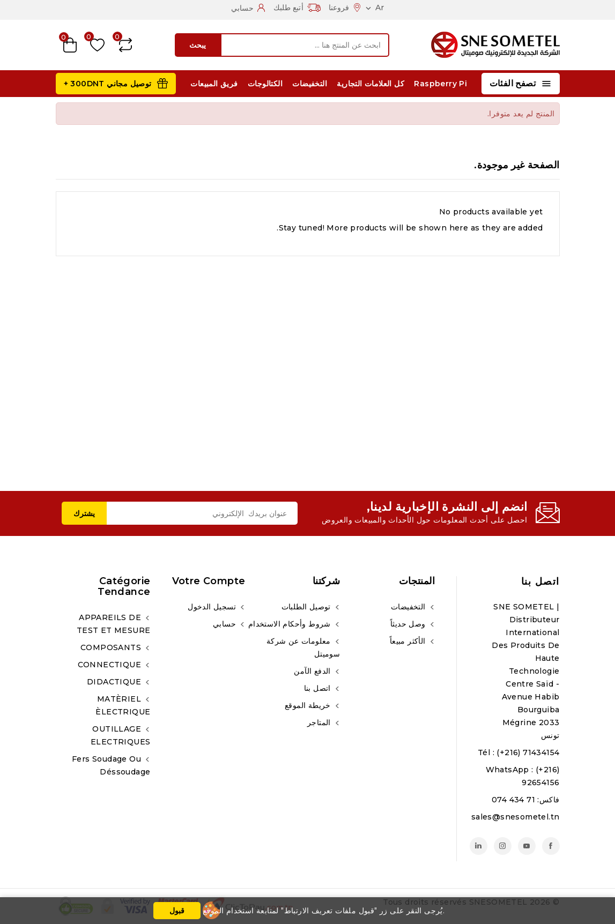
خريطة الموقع (309, 705)
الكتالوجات (265, 83)
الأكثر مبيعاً (409, 641)
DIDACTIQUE (115, 682)
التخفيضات (309, 83)
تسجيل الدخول (213, 607)
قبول (176, 910)
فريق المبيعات (214, 83)
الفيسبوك (551, 846)
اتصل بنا (540, 581)
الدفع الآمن (313, 671)
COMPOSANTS (111, 647)
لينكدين (478, 846)
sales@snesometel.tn (515, 817)
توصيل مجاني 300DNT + (108, 83)
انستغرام (503, 846)
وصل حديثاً (409, 624)
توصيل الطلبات (307, 607)
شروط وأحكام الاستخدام (290, 624)
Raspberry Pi (440, 83)
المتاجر (320, 722)
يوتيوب (527, 846)
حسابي (225, 624)
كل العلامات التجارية (370, 83)
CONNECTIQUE (111, 664)
